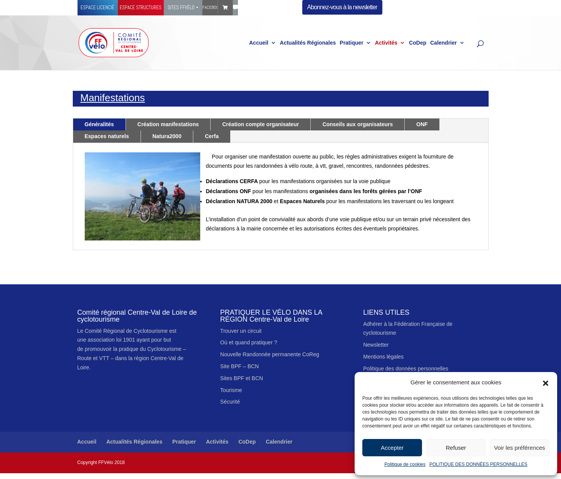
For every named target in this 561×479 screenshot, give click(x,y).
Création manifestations (168, 124)
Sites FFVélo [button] (180, 7)
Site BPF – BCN (239, 366)
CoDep (417, 43)
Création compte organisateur (260, 124)
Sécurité (230, 402)
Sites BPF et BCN (241, 378)
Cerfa (212, 136)
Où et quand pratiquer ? (248, 342)
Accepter (392, 447)
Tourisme (231, 390)
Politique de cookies (404, 464)
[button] (545, 382)
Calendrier (443, 43)
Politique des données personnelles (405, 369)
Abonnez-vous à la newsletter (342, 7)
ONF (422, 124)
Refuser (456, 447)
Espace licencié (97, 7)
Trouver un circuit (241, 331)
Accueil (258, 43)
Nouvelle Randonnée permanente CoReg (269, 354)
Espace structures (140, 7)
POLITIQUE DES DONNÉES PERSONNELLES (478, 464)
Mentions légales (383, 357)
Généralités (99, 124)
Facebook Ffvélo (210, 7)
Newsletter (376, 345)
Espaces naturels (107, 136)
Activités (386, 43)
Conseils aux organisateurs (357, 124)
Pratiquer (351, 43)
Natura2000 (167, 136)
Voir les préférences (519, 447)
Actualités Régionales (308, 43)
